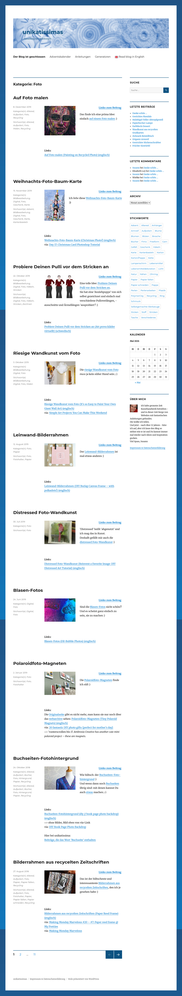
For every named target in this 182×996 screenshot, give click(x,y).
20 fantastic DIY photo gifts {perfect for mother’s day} (81, 727)
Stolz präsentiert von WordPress (83, 979)
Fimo (144, 241)
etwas (89, 792)
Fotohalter (18, 459)
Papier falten (27, 882)
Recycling (18, 117)
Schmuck (136, 301)
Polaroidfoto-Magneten (39, 663)
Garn (164, 241)
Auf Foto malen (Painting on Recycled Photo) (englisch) (77, 154)
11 (35, 954)
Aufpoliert (18, 114)
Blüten (145, 236)
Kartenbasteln (20, 222)
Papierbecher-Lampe (142, 123)
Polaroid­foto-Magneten (98, 680)
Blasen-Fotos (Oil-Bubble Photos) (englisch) (70, 641)
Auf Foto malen (30, 97)
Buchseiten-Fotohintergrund (46, 758)
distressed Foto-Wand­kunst (96, 542)
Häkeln (30, 286)
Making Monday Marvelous (65, 930)
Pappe (155, 285)
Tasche (134, 317)
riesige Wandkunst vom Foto (101, 369)
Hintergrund (25, 778)
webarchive (56, 718)
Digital (16, 201)
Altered (30, 111)
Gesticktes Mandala (142, 116)
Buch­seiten (112, 783)
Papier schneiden (140, 285)
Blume (158, 231)
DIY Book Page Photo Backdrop (67, 826)
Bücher (28, 775)
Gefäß (134, 247)
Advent (30, 209)
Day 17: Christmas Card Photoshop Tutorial (74, 244)
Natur (134, 274)
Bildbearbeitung (21, 198)
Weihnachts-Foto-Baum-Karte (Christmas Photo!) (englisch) (80, 240)
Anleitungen (83, 56)
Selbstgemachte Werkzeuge (145, 306)
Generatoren (103, 56)
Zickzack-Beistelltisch (143, 136)
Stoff (144, 312)
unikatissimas (43, 32)
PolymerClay (137, 296)
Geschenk (18, 205)
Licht (160, 268)
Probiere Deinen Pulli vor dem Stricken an (61, 266)
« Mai (137, 382)
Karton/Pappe (138, 258)
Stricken (17, 290)
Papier (16, 452)
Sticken (134, 312)
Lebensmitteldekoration (143, 268)
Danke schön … (139, 113)
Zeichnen (27, 304)
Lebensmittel (156, 263)
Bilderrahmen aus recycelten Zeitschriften (61, 862)
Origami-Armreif (140, 139)
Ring (162, 296)
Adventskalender (60, 56)
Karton (160, 252)
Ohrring (154, 274)
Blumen (135, 236)
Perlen (134, 290)
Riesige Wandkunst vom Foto (46, 353)
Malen (16, 128)
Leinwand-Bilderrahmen (40, 435)
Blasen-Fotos (28, 590)
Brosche (156, 236)
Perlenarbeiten (148, 290)
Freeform (154, 241)
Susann (136, 167)
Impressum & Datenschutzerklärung (147, 448)
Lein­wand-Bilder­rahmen (99, 451)
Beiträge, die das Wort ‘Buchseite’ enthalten (70, 839)
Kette (151, 258)
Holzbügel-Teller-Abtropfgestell (147, 119)
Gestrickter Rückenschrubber (146, 142)
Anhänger (157, 225)
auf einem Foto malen (102, 118)
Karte (27, 205)
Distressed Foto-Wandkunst (45, 512)
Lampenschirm (138, 263)
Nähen (143, 274)
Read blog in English (129, 56)
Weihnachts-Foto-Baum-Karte (47, 181)
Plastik (162, 290)
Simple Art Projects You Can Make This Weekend (78, 412)
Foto (26, 114)
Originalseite (56, 714)
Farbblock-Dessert (141, 126)
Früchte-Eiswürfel (141, 145)
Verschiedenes (148, 317)
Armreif (135, 231)
